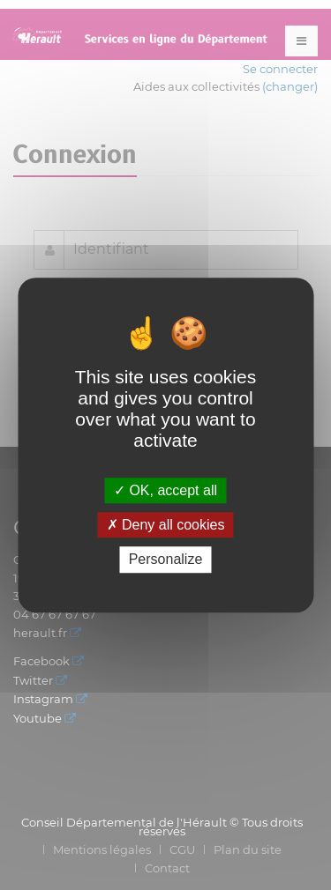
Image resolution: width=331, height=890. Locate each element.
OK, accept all (165, 490)
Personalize (166, 560)
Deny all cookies (166, 524)
